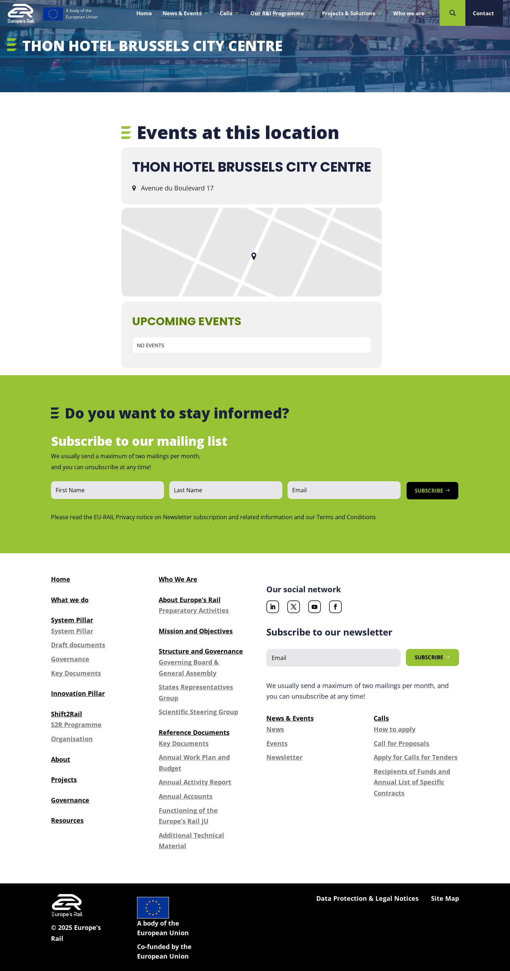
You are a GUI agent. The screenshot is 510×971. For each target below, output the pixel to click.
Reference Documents (194, 732)
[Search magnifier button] (452, 13)
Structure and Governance (201, 651)
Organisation (72, 738)
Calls (230, 13)
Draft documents (78, 644)
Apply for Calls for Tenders (416, 757)
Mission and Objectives (196, 631)
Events (277, 743)
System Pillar (72, 620)
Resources (67, 820)
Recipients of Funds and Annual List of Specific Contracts (412, 782)
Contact (483, 13)
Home (144, 13)
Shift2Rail (66, 714)
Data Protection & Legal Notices (367, 898)
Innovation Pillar (78, 693)
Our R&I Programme (280, 13)
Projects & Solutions (352, 13)
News (275, 729)
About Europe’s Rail (190, 599)
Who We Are (178, 579)
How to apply (394, 729)
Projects (64, 779)
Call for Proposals (401, 743)
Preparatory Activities (194, 610)
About (60, 759)
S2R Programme (76, 724)
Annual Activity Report (195, 782)
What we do (70, 599)
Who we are (412, 13)
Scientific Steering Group (198, 712)
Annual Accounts (185, 796)
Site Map (445, 898)
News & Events (186, 13)
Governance (70, 659)
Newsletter (284, 757)
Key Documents (76, 673)
